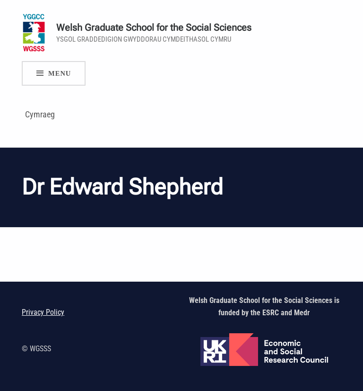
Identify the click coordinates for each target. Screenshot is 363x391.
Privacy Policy (43, 312)
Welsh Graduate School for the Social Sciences (153, 27)
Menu (59, 73)
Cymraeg (40, 114)
